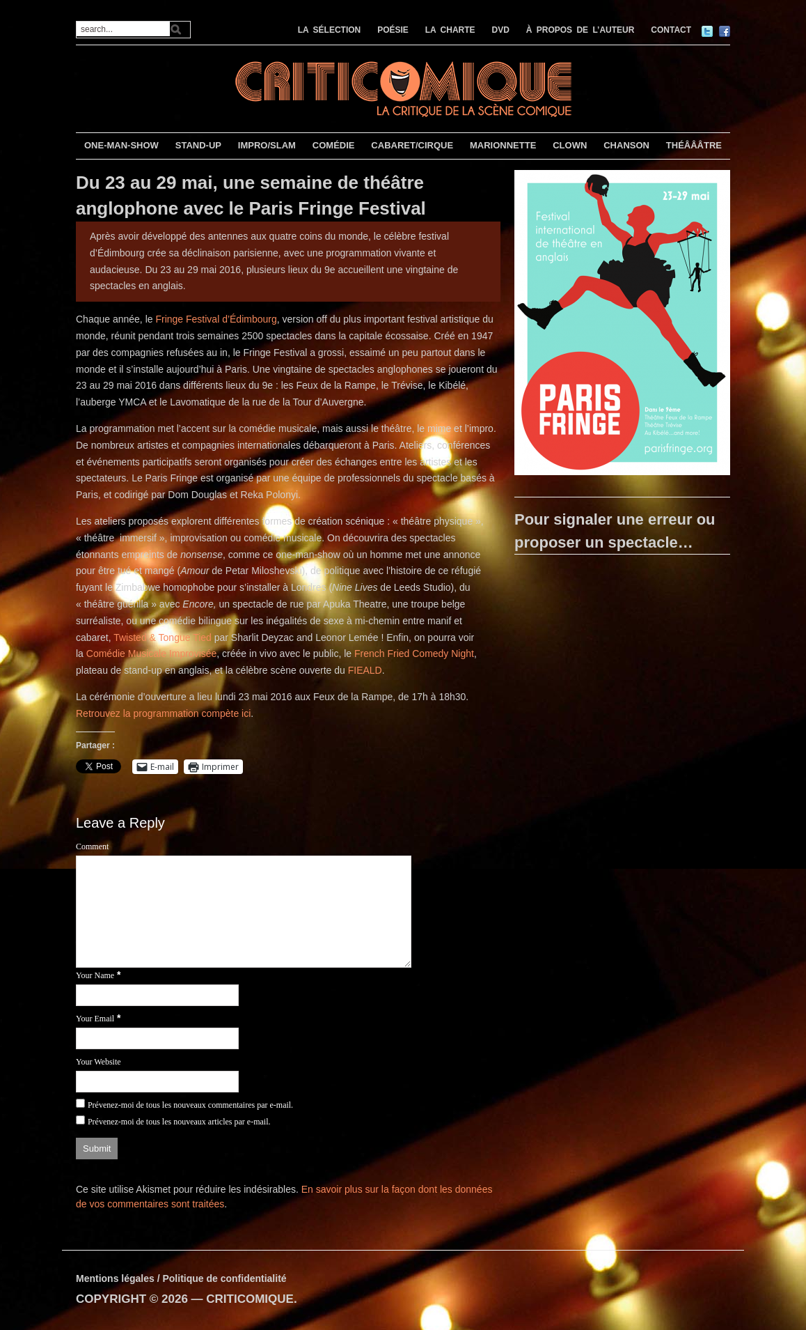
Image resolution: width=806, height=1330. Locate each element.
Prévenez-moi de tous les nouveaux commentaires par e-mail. (190, 1105)
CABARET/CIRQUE (412, 145)
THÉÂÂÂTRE (694, 145)
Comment (92, 846)
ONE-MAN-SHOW (121, 145)
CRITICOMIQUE (250, 1299)
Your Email (95, 1018)
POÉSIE (393, 30)
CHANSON (626, 145)
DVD (500, 30)
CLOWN (570, 145)
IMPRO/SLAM (267, 145)
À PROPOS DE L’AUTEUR (580, 30)
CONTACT (671, 30)
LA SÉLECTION (329, 30)
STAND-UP (198, 145)
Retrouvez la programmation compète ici (163, 713)
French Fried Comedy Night (414, 653)
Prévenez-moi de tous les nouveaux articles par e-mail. (179, 1122)
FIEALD (365, 670)
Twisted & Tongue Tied (162, 637)
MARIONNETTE (503, 145)
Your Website (98, 1062)
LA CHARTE (450, 30)
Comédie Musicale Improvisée (151, 653)
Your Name (95, 975)
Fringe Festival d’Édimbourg (215, 319)
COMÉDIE (334, 145)
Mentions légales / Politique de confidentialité (181, 1278)
